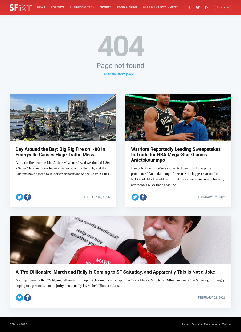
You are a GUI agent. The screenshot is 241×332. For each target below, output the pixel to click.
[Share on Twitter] (20, 197)
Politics (57, 7)
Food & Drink (127, 7)
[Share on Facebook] (28, 197)
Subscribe (222, 7)
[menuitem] (41, 7)
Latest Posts (190, 324)
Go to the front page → (120, 74)
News (41, 7)
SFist (13, 324)
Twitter (226, 324)
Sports (106, 7)
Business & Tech (82, 7)
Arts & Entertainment (160, 7)
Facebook (210, 324)
